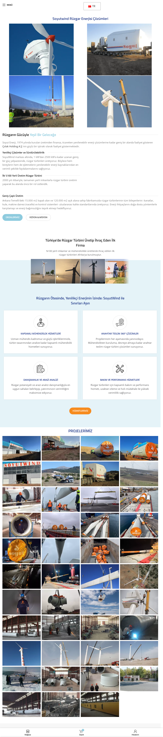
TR (91, 6)
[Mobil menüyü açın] (7, 5)
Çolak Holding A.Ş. (12, 146)
